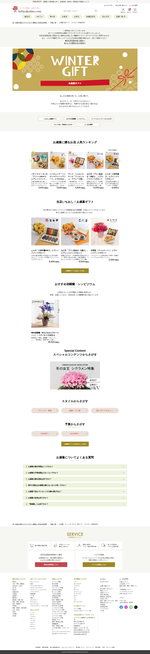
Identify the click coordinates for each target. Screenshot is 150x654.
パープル (32, 620)
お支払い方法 (104, 598)
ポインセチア (77, 583)
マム (75, 587)
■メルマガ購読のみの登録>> (75, 43)
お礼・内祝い (16, 609)
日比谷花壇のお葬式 (80, 634)
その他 (102, 610)
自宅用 (14, 615)
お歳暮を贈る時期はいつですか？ (40, 466)
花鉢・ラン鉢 (74, 411)
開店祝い (15, 597)
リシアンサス (77, 593)
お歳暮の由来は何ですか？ (38, 498)
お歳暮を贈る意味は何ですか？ (39, 479)
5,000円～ (45, 434)
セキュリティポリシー (68, 647)
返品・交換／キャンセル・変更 (109, 600)
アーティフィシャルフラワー (38, 589)
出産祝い (15, 593)
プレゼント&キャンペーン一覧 (82, 610)
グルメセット (34, 599)
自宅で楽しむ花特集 (57, 605)
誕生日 (27, 17)
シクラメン (77, 585)
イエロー (32, 616)
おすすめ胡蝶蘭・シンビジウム (75, 119)
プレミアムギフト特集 (58, 609)
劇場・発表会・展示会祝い (20, 607)
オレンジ (32, 618)
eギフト (40, 17)
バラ (75, 581)
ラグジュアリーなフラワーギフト (61, 631)
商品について (104, 590)
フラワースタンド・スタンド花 (39, 605)
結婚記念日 (90, 17)
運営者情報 (45, 647)
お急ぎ (64, 17)
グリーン (32, 624)
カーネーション (78, 591)
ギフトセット (34, 601)
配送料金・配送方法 (105, 596)
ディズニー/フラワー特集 (59, 613)
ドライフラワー (34, 591)
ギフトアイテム (34, 603)
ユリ (75, 599)
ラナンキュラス (78, 601)
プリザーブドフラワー (36, 587)
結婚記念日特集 (56, 595)
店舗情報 (77, 625)
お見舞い (15, 613)
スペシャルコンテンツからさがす (101, 119)
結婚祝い (15, 595)
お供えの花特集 (56, 601)
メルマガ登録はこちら (99, 564)
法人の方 (105, 17)
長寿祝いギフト (56, 619)
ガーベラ (76, 589)
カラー (75, 595)
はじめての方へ (108, 5)
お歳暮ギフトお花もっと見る (75, 271)
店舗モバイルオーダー (81, 628)
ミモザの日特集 (56, 593)
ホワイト (32, 626)
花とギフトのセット (104, 411)
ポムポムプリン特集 (57, 617)
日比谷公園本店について (81, 630)
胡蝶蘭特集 (55, 623)
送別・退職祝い (16, 603)
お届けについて (104, 592)
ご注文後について (124, 583)
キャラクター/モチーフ (36, 585)
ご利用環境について (125, 589)
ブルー (32, 622)
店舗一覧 (121, 17)
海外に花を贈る (79, 621)
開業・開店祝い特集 (57, 621)
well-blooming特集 (57, 589)
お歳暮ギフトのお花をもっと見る (75, 444)
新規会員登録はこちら (51, 564)
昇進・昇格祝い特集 (57, 625)
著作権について (80, 647)
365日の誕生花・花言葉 (126, 602)
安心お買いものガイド (106, 588)
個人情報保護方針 (55, 647)
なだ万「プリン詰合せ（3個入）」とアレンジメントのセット (95, 176)
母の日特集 (55, 583)
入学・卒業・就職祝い (18, 583)
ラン (75, 597)
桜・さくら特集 (56, 591)
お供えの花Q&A (56, 603)
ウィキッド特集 (56, 581)
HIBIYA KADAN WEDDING (82, 632)
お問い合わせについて (125, 593)
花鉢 (31, 597)
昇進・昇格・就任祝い (18, 601)
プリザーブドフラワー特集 (59, 611)
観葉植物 (32, 593)
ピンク (32, 614)
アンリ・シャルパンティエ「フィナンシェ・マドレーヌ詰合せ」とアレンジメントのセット (76, 179)
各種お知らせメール (105, 602)
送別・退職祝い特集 (57, 599)
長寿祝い (15, 605)
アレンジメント (34, 581)
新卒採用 (97, 647)
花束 (31, 583)
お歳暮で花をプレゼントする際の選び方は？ (44, 491)
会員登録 (102, 604)
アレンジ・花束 (45, 411)
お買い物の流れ (104, 594)
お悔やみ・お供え (17, 585)
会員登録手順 (104, 606)
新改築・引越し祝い (18, 599)
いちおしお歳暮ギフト (50, 119)
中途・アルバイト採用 (108, 647)
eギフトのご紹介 (79, 623)
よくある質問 (133, 5)
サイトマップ (90, 647)
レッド (32, 612)
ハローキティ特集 (57, 615)
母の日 (52, 17)
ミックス (32, 628)
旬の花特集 (55, 597)
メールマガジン (104, 608)
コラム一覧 (122, 600)
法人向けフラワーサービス (59, 633)
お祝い (14, 611)
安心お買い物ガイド (121, 5)
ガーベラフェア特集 (57, 587)
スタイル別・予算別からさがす (63, 124)
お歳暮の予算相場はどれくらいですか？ (43, 473)
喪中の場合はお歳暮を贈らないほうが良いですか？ (47, 485)
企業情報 (37, 647)
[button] (119, 161)
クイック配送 (77, 608)
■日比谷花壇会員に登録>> (75, 40)
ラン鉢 (32, 595)
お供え (76, 17)
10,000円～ (75, 434)
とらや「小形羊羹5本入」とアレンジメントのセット (113, 176)
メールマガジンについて (126, 591)
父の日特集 (55, 585)
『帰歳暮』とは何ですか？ (38, 504)
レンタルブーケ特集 (57, 607)
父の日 (14, 587)
